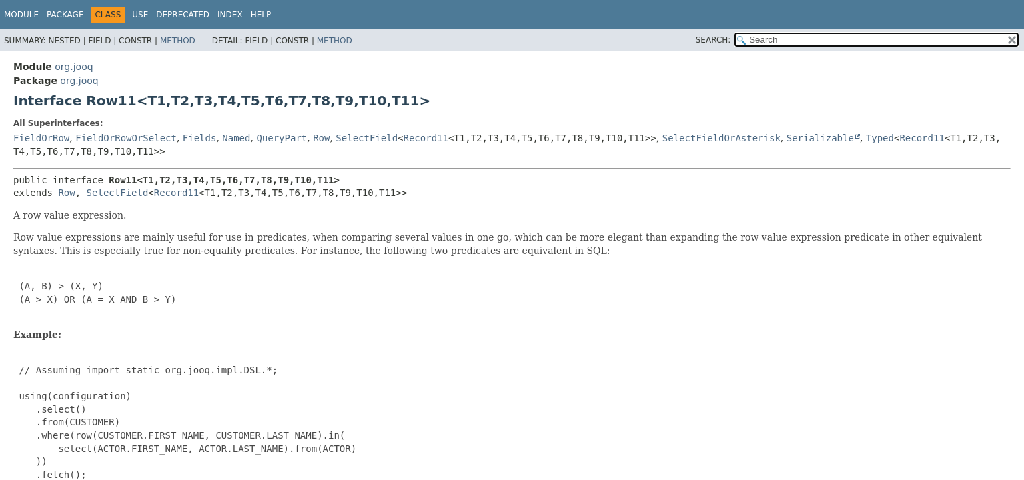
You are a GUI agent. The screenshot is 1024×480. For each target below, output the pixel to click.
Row (321, 138)
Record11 (426, 138)
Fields (200, 138)
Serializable (820, 138)
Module (21, 14)
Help (261, 14)
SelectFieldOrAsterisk (721, 138)
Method (177, 40)
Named (236, 138)
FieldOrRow (41, 138)
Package (65, 14)
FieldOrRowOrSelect (126, 138)
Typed (880, 138)
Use (140, 14)
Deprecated (182, 14)
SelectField (367, 138)
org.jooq (74, 66)
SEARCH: (713, 40)
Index (230, 14)
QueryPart (281, 138)
